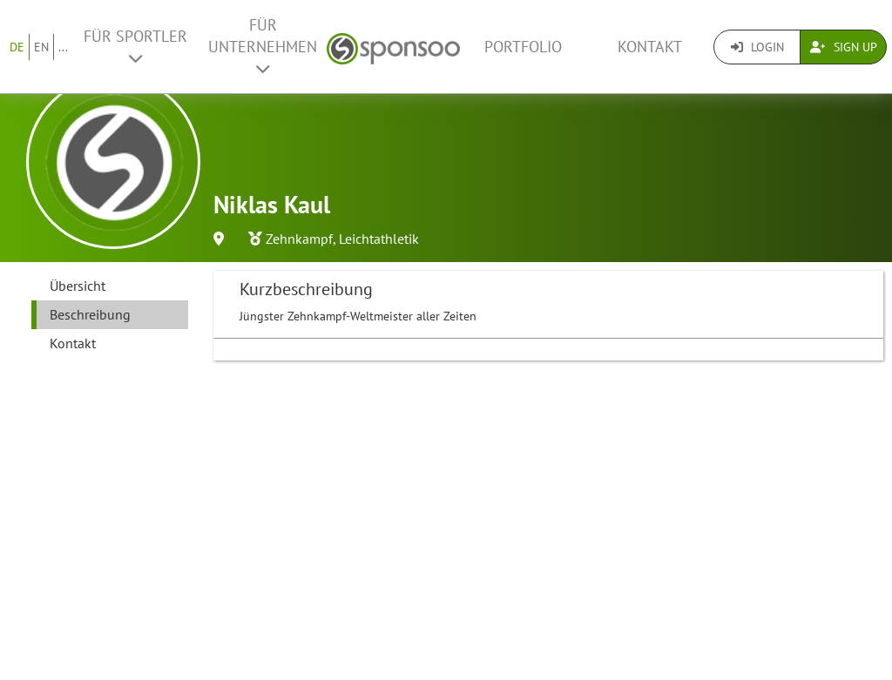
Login (757, 47)
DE (17, 47)
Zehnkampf (299, 238)
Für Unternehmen (262, 46)
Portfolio (523, 47)
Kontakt (650, 47)
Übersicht (77, 285)
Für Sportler (135, 46)
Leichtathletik (379, 238)
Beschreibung (90, 314)
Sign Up (843, 47)
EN (41, 47)
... (63, 47)
